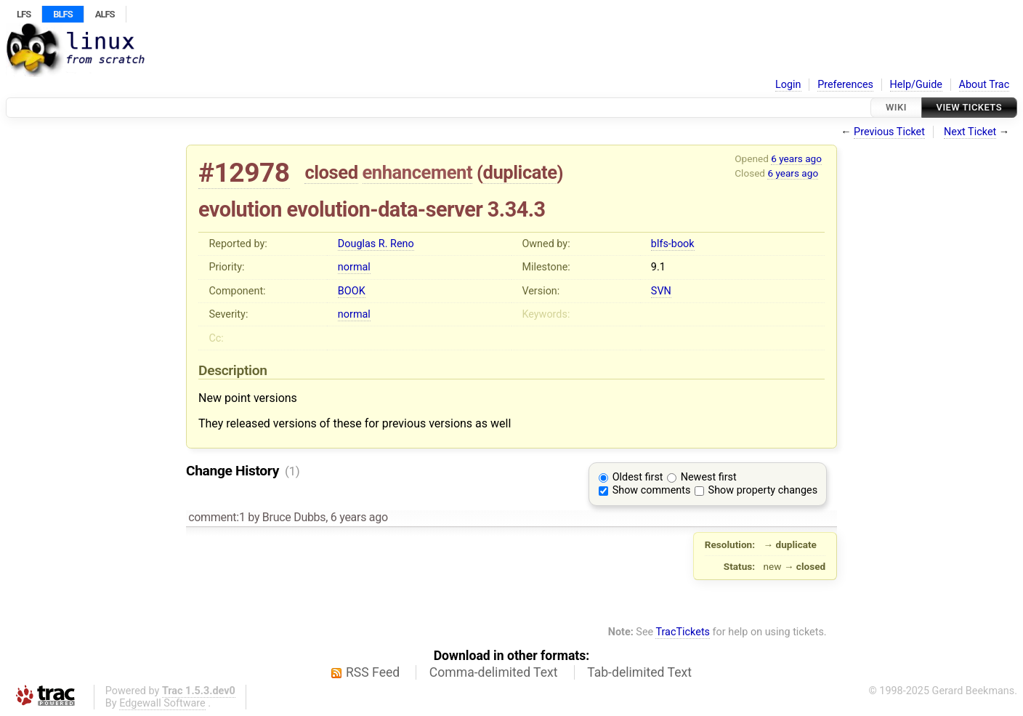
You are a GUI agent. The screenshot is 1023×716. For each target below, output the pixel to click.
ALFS (105, 14)
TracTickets (682, 632)
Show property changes (762, 490)
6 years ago (796, 158)
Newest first (709, 477)
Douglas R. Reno (376, 244)
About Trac (984, 85)
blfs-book (673, 244)
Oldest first (637, 477)
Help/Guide (916, 85)
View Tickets (969, 107)
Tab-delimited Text (639, 672)
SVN (661, 291)
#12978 (244, 172)
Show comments (651, 490)
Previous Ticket (889, 132)
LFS (24, 14)
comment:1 (216, 517)
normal (354, 267)
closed (330, 172)
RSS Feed (373, 672)
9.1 (658, 267)
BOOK (351, 291)
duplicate (520, 172)
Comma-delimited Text (493, 672)
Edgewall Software (162, 703)
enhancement (418, 172)
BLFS (62, 14)
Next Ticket (970, 132)
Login (788, 85)
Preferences (845, 85)
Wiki (896, 107)
